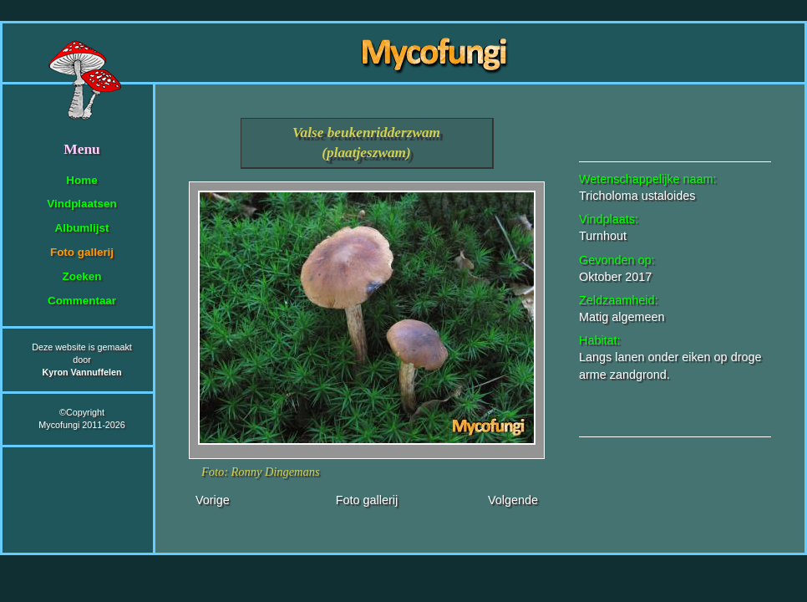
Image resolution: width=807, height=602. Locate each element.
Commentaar (82, 300)
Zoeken (81, 276)
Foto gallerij (82, 252)
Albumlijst (82, 228)
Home (81, 180)
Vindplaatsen (81, 203)
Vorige (212, 500)
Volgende (513, 500)
